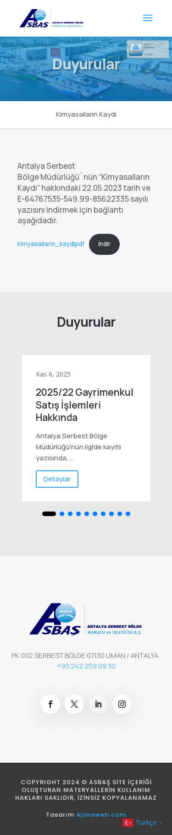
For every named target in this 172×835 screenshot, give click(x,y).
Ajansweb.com (101, 814)
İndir (104, 244)
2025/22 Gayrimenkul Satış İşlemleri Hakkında (84, 405)
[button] (49, 514)
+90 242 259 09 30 (86, 666)
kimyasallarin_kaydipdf (50, 244)
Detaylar (57, 479)
